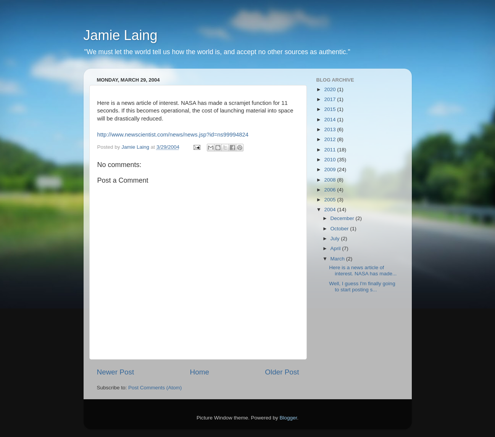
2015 (330, 109)
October (340, 228)
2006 (330, 190)
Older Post (282, 372)
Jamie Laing (121, 35)
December (343, 218)
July (336, 238)
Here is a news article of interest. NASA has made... (363, 270)
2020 (330, 89)
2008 (330, 180)
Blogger (288, 418)
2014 (330, 119)
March (338, 259)
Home (199, 372)
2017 (330, 99)
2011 (330, 150)
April (336, 248)
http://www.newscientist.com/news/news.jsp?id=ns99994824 (172, 135)
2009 (330, 169)
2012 (330, 139)
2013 (330, 129)
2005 (330, 199)
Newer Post (115, 372)
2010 (330, 159)
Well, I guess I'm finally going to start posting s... (362, 286)
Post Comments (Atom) (155, 387)
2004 (330, 209)
